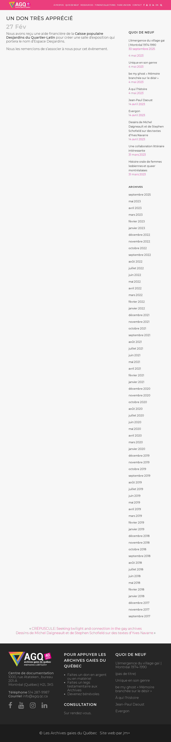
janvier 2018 (136, 596)
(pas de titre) (125, 674)
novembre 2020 (139, 395)
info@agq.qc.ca (35, 696)
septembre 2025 (140, 194)
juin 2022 (135, 275)
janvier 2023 (137, 228)
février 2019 (136, 522)
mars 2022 (136, 295)
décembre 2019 (139, 455)
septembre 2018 (139, 556)
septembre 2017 (139, 616)
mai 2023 (135, 201)
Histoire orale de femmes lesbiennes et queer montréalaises (145, 166)
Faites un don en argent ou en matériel (87, 677)
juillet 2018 (136, 569)
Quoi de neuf (141, 32)
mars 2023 (136, 214)
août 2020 (136, 408)
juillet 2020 (136, 415)
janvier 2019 (136, 529)
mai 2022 (135, 281)
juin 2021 (134, 355)
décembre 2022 (139, 234)
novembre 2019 (139, 462)
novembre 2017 (139, 609)
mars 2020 (136, 442)
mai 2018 (134, 582)
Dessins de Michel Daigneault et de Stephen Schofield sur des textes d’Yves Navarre (84, 633)
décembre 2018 (139, 536)
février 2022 (137, 301)
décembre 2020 (139, 388)
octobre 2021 (137, 328)
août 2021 (135, 341)
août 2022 (135, 261)
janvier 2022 (137, 308)
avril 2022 (135, 288)
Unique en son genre (143, 62)
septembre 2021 (139, 335)
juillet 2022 (136, 268)
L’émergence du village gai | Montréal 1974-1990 (138, 665)
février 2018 (136, 589)
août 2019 (135, 482)
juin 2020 (135, 422)
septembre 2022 (140, 254)
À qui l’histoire (138, 89)
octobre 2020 (138, 402)
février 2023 (137, 221)
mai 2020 (135, 428)
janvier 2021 (136, 382)
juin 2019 (134, 495)
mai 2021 (134, 362)
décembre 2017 (139, 602)
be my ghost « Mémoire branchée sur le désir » (134, 689)
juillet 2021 (136, 348)
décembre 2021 (139, 315)
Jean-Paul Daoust (141, 100)
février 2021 (136, 375)
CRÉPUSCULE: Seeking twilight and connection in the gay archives (87, 629)
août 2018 (135, 562)
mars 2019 (135, 515)
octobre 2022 (138, 248)
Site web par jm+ (115, 733)
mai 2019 (134, 502)
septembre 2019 (139, 475)
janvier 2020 (137, 449)
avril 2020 (135, 435)
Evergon (134, 111)
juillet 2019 (136, 489)
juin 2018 (135, 576)
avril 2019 (135, 509)
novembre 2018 (139, 542)
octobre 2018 (137, 549)
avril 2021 (135, 368)
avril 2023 (135, 208)
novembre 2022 (139, 241)
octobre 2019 (137, 469)
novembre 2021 (139, 321)
